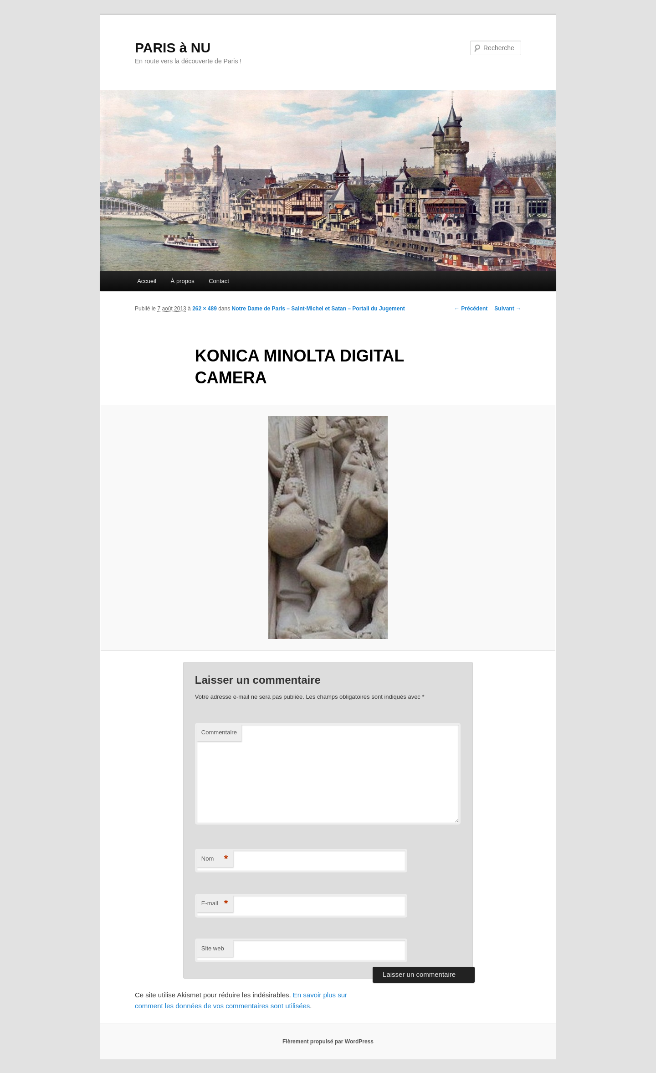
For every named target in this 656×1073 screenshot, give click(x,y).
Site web (212, 948)
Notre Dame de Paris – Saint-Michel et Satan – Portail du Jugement (318, 308)
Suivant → (507, 308)
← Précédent (470, 308)
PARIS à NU (172, 47)
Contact (219, 281)
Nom (214, 859)
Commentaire (219, 732)
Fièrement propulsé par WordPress (328, 1041)
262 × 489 (204, 308)
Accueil (146, 281)
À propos (183, 281)
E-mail (214, 903)
